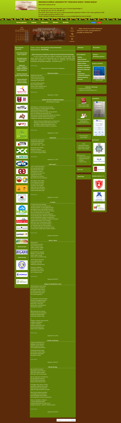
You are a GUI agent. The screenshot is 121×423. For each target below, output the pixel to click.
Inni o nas (80, 169)
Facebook (93, 22)
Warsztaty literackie (84, 158)
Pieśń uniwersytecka (83, 129)
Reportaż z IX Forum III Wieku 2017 (88, 90)
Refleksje (81, 160)
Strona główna (21, 22)
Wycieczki (80, 79)
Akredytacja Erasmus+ (99, 56)
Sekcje (79, 71)
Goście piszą (80, 176)
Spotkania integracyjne (83, 69)
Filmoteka (44, 22)
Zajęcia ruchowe (81, 63)
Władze (55, 22)
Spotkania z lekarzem (83, 65)
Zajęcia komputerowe (83, 61)
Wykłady (79, 57)
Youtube (99, 22)
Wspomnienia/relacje (84, 157)
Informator (80, 47)
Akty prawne (96, 47)
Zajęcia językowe (81, 59)
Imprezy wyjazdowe (82, 77)
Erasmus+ (95, 54)
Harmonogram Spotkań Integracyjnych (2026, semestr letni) (84, 119)
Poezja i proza (82, 161)
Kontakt (65, 22)
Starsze (73, 420)
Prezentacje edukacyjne (85, 88)
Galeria (33, 22)
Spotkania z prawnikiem (83, 67)
